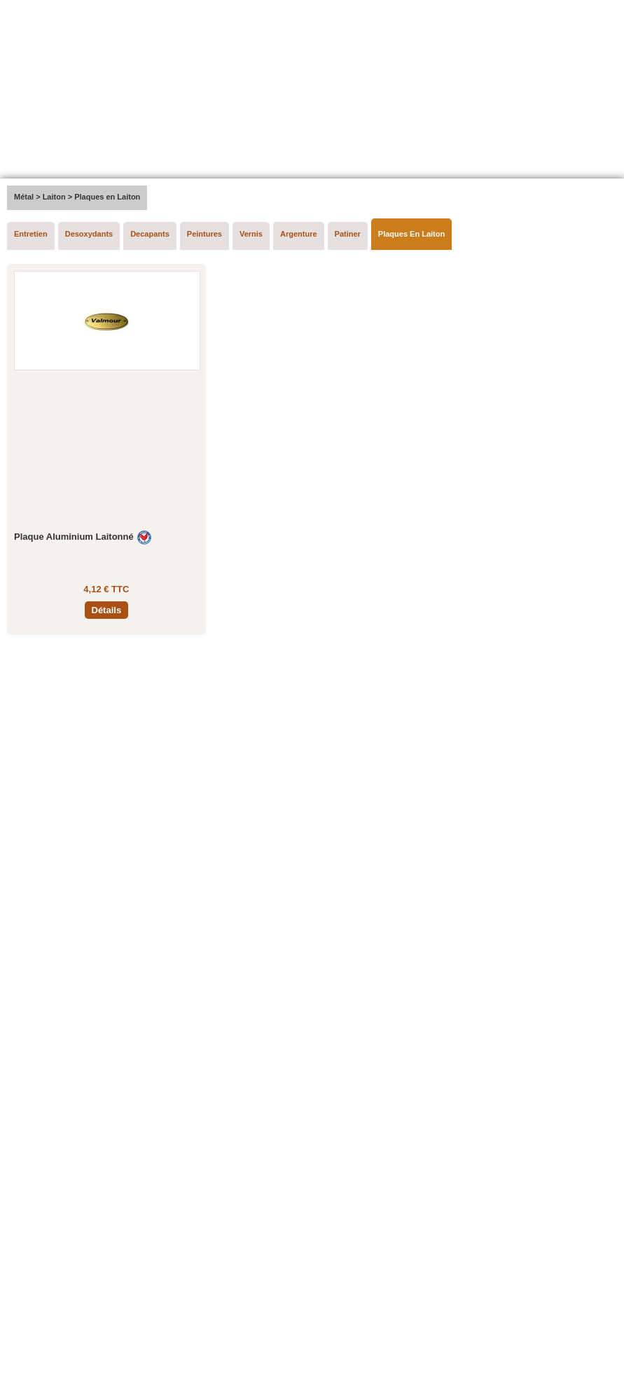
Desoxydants (89, 234)
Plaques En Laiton (411, 234)
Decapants (149, 234)
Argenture (298, 234)
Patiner (348, 234)
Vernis (251, 234)
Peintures (204, 234)
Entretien (31, 234)
